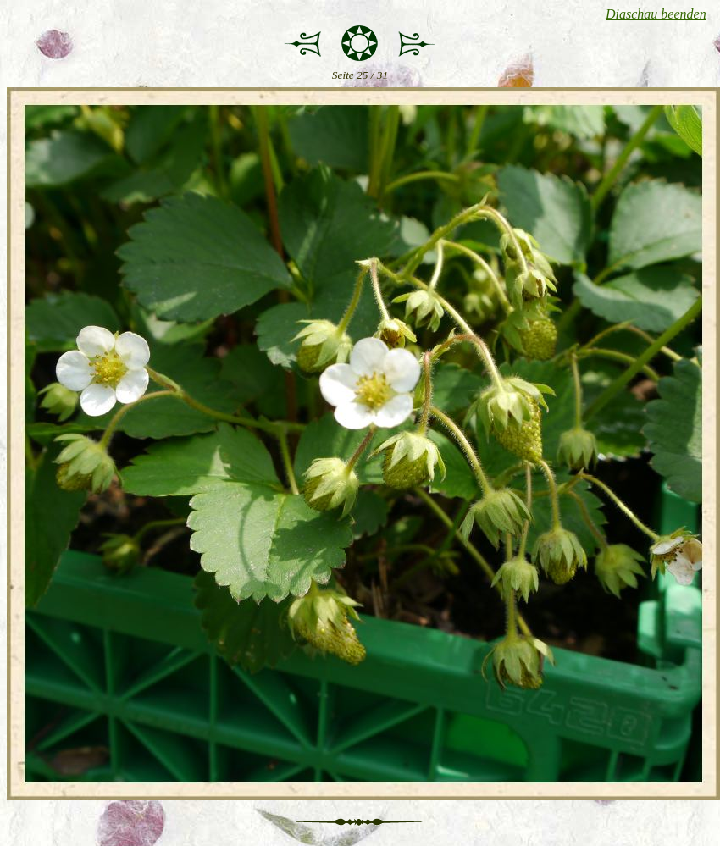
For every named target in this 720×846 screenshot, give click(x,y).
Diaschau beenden (656, 14)
